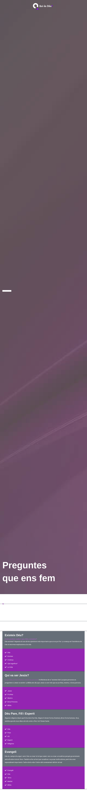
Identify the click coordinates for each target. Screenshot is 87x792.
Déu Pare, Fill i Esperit (20, 713)
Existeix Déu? (14, 635)
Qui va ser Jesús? (17, 675)
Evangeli (10, 751)
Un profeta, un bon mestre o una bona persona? (21, 680)
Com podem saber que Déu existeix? (21, 639)
